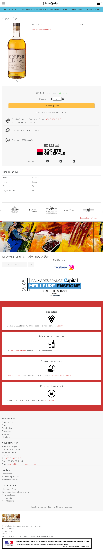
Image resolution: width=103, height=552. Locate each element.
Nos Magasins (8, 501)
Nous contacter (9, 495)
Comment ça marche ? (61, 375)
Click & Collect (13, 375)
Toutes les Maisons (89, 218)
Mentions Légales (9, 489)
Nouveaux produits (10, 476)
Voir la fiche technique (43, 29)
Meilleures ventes (10, 479)
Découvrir (60, 326)
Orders (5, 425)
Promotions (7, 473)
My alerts (6, 437)
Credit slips (7, 428)
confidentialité (7, 531)
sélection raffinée (18, 350)
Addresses (6, 431)
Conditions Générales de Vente (15, 492)
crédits (4, 534)
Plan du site (7, 498)
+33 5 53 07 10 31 (54, 119)
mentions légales (8, 529)
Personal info (7, 422)
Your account (8, 418)
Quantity (43, 99)
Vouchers (6, 434)
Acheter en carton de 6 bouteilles (51, 112)
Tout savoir (49, 400)
